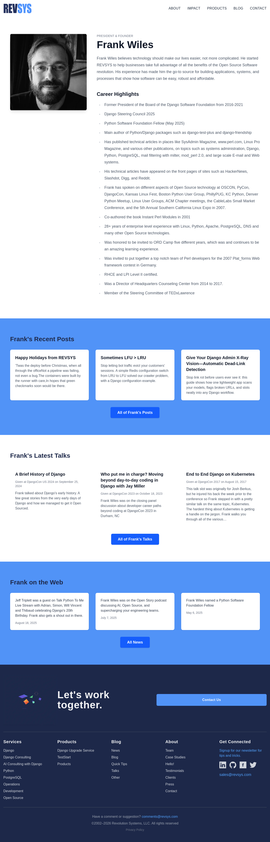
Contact (258, 8)
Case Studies (175, 757)
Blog (238, 8)
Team (169, 750)
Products (217, 8)
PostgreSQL (12, 777)
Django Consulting (17, 757)
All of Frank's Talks (135, 539)
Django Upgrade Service (75, 750)
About (175, 8)
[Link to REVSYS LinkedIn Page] (222, 765)
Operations (11, 784)
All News (135, 642)
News (115, 750)
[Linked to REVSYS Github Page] (233, 765)
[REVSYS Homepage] (17, 8)
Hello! (169, 764)
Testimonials (174, 771)
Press (169, 784)
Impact (193, 8)
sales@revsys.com (235, 775)
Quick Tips (119, 764)
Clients (170, 777)
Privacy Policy (135, 829)
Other (115, 777)
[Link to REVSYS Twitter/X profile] (253, 765)
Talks (115, 771)
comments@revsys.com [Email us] (160, 816)
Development (13, 791)
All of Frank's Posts (135, 412)
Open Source (13, 798)
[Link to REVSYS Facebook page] (243, 765)
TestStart (64, 757)
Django (8, 750)
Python (8, 771)
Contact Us (211, 700)
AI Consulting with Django (22, 764)
